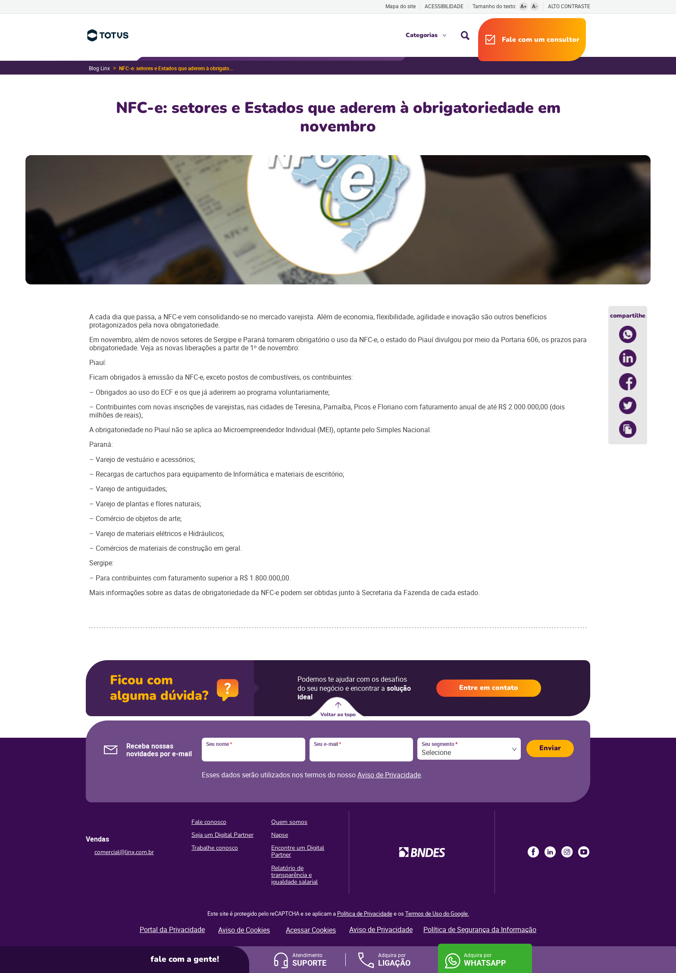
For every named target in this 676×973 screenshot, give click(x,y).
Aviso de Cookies (244, 930)
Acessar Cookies (311, 930)
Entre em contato (488, 687)
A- (535, 6)
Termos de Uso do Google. (437, 913)
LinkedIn (550, 851)
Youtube (583, 851)
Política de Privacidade (364, 913)
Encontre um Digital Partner (297, 851)
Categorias (422, 35)
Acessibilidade (444, 6)
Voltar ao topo (338, 714)
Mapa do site (400, 6)
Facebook (533, 851)
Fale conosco (208, 822)
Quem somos (289, 822)
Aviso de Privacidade (389, 775)
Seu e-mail (327, 744)
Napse (279, 835)
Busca (465, 35)
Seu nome (219, 744)
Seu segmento (439, 744)
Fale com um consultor (540, 39)
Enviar (550, 748)
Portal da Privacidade (172, 929)
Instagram (566, 851)
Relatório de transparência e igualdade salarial (294, 875)
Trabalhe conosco (214, 848)
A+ (523, 6)
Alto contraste (569, 6)
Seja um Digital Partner (222, 835)
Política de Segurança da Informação (479, 929)
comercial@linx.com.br (124, 852)
